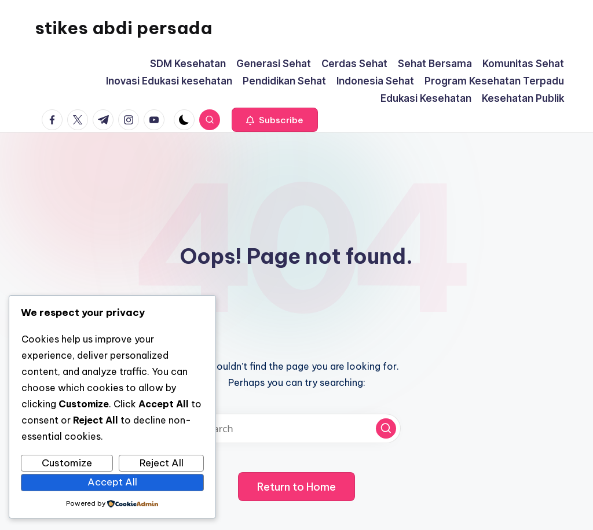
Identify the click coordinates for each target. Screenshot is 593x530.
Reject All (162, 463)
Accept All (112, 482)
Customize (67, 463)
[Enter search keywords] (296, 428)
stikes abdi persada (123, 28)
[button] (275, 120)
